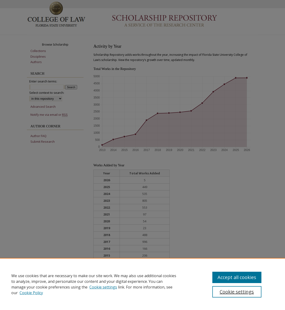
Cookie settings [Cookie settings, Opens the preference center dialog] (237, 291)
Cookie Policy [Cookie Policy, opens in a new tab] (31, 292)
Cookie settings (103, 287)
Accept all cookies (237, 277)
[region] (142, 284)
